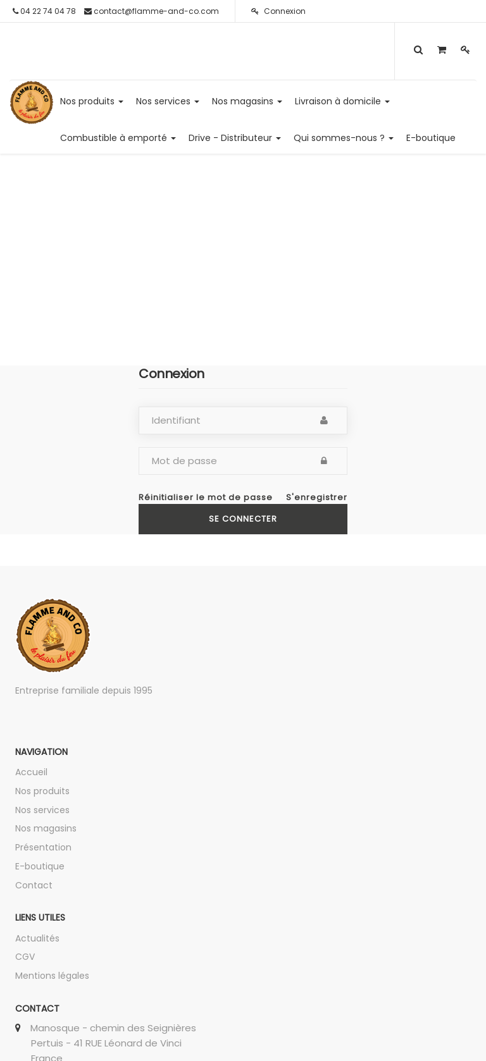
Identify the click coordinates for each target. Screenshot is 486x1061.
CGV (25, 956)
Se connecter (243, 519)
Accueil (31, 772)
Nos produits (42, 791)
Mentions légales (52, 975)
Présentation (43, 847)
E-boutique (40, 866)
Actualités (37, 938)
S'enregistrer (316, 497)
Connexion (278, 11)
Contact (34, 885)
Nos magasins (46, 828)
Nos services (42, 810)
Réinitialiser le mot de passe (206, 497)
